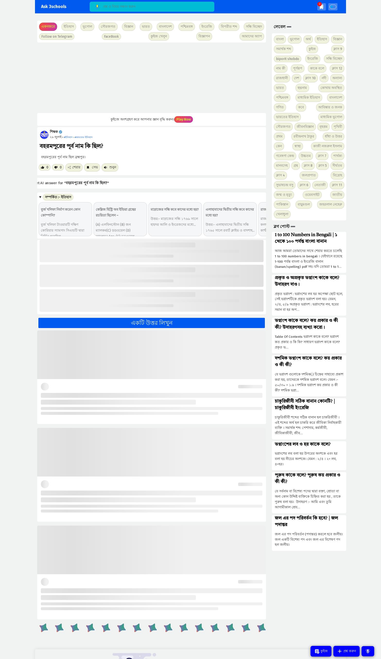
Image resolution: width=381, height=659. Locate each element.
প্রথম (279, 136)
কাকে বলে (317, 68)
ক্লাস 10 (310, 78)
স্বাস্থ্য (297, 146)
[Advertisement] (151, 78)
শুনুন (110, 167)
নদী (324, 78)
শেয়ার (74, 167)
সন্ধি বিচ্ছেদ (254, 27)
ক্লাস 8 (308, 166)
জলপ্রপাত (309, 175)
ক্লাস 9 (337, 49)
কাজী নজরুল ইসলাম (327, 146)
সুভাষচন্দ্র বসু (284, 185)
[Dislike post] (58, 167)
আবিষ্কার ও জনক (330, 107)
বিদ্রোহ (337, 175)
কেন (279, 146)
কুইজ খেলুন (159, 36)
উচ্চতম (306, 156)
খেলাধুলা (282, 214)
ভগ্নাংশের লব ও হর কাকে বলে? (302, 444)
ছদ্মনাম (302, 88)
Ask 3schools (53, 6)
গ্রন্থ (296, 166)
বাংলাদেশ (335, 97)
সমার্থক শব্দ (283, 49)
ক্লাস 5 (322, 166)
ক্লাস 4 (280, 175)
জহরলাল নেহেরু (330, 204)
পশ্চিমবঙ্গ (187, 27)
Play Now (183, 119)
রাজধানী (282, 78)
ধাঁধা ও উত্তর (333, 136)
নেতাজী (320, 185)
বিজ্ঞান (337, 39)
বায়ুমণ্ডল (304, 204)
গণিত (280, 107)
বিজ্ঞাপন (204, 36)
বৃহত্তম (324, 127)
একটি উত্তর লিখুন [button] (152, 323)
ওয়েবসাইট (312, 195)
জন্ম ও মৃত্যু (284, 195)
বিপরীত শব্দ (229, 27)
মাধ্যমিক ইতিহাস (309, 97)
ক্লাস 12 (337, 68)
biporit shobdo (287, 59)
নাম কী (280, 68)
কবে (301, 107)
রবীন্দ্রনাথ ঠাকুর (304, 136)
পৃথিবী (338, 127)
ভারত (280, 88)
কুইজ (312, 49)
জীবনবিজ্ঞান (305, 127)
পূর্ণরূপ (297, 68)
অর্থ (308, 39)
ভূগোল (294, 39)
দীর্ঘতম (337, 166)
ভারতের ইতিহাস (287, 117)
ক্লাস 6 (304, 185)
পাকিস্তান (282, 204)
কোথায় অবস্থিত (331, 88)
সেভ (92, 167)
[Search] (152, 7)
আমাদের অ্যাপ (252, 36)
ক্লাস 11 (337, 185)
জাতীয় (337, 195)
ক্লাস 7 (322, 156)
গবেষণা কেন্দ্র (285, 156)
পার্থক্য (337, 156)
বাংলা (280, 39)
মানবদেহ (282, 166)
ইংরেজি (206, 27)
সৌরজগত (283, 127)
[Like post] (45, 167)
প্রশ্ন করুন (346, 651)
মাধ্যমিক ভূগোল (331, 117)
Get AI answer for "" (77, 183)
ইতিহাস (322, 39)
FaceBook (111, 37)
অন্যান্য (337, 78)
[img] (322, 7)
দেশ (296, 78)
